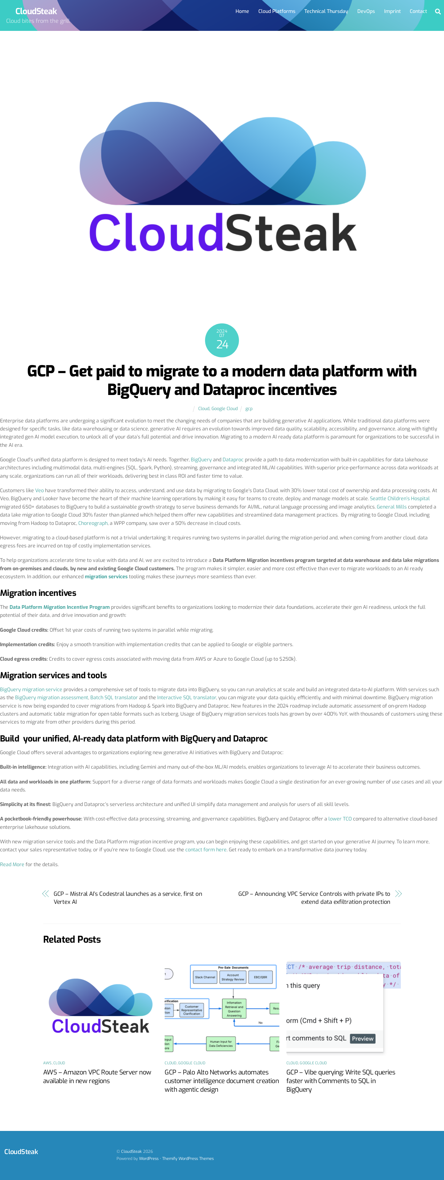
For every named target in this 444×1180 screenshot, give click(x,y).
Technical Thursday (326, 11)
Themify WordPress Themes (188, 1158)
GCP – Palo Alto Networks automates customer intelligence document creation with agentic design (222, 1081)
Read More (12, 864)
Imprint (392, 11)
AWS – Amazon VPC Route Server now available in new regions (97, 1076)
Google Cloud (225, 409)
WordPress (148, 1158)
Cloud (203, 409)
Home (242, 11)
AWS (47, 1063)
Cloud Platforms (276, 11)
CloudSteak (131, 1151)
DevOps (366, 11)
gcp (249, 409)
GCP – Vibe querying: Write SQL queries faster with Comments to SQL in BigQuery (340, 1081)
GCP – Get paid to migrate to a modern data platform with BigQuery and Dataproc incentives (222, 380)
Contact (418, 11)
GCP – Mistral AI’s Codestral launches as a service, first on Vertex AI (128, 898)
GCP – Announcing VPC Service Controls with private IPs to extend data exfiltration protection (314, 898)
